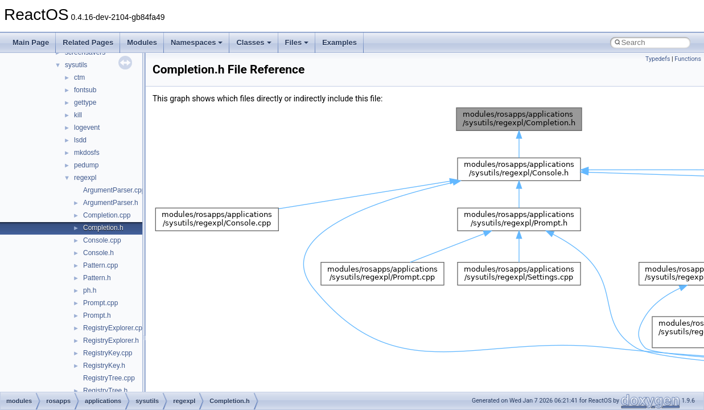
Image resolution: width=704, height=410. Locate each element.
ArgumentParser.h (110, 203)
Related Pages (88, 42)
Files (297, 42)
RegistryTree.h (105, 391)
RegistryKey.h (104, 366)
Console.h (98, 253)
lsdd (80, 140)
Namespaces (197, 42)
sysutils (76, 65)
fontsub (85, 90)
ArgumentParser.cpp (114, 190)
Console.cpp (102, 240)
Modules (142, 42)
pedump (86, 165)
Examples (339, 42)
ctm (79, 77)
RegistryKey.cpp (107, 353)
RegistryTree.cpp (109, 378)
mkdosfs (87, 153)
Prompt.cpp (100, 303)
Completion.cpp (106, 215)
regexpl (85, 178)
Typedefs (657, 59)
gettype (85, 102)
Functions (687, 59)
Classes (253, 42)
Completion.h (103, 228)
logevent (87, 128)
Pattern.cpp (100, 265)
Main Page (31, 42)
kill (78, 115)
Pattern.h (97, 278)
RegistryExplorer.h (111, 341)
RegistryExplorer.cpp (114, 328)
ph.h (89, 290)
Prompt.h (97, 315)
